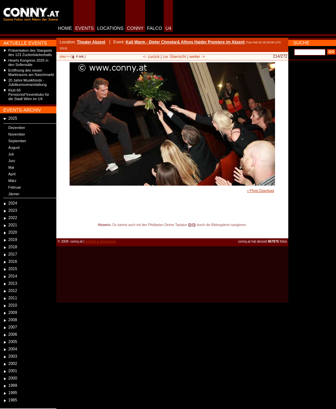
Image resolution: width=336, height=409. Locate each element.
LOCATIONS (110, 28)
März (12, 181)
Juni (11, 161)
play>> (65, 56)
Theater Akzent (91, 42)
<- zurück (151, 56)
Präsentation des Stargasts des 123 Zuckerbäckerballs (30, 52)
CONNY (135, 28)
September (17, 141)
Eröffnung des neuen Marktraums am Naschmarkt (31, 72)
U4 (168, 28)
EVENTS (84, 28)
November (16, 134)
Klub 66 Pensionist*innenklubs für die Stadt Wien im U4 (28, 94)
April (12, 174)
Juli (11, 154)
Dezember (16, 128)
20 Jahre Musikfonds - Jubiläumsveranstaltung (27, 82)
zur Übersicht (174, 56)
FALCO (154, 28)
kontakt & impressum (100, 241)
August (14, 147)
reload (61, 231)
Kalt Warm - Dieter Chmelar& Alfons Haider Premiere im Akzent (185, 42)
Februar (14, 187)
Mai (11, 167)
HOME (65, 28)
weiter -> (197, 56)
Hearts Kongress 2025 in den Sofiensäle (28, 62)
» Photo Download (260, 191)
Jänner (14, 194)
